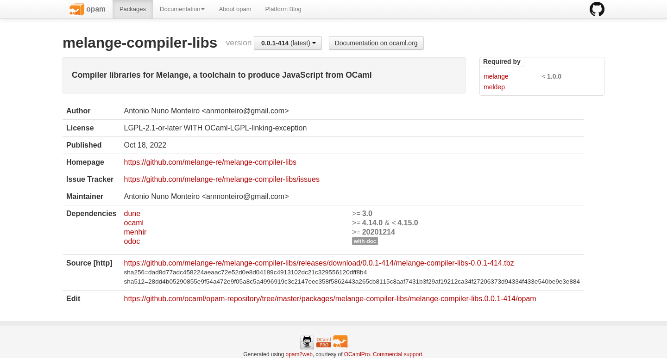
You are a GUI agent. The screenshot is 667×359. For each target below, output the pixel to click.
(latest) (288, 43)
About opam (235, 9)
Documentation (182, 9)
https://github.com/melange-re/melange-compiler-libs (210, 162)
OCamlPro (357, 354)
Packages (133, 9)
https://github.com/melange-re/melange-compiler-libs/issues (221, 179)
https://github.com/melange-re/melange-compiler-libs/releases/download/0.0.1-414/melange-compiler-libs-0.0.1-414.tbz (319, 263)
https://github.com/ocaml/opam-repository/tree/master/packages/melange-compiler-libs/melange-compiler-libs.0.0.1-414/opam (330, 299)
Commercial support (397, 354)
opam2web (299, 354)
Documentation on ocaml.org (376, 43)
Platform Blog (283, 9)
